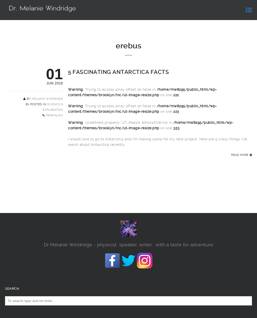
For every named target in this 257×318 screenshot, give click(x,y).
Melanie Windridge (47, 98)
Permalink (54, 115)
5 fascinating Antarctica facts (118, 72)
